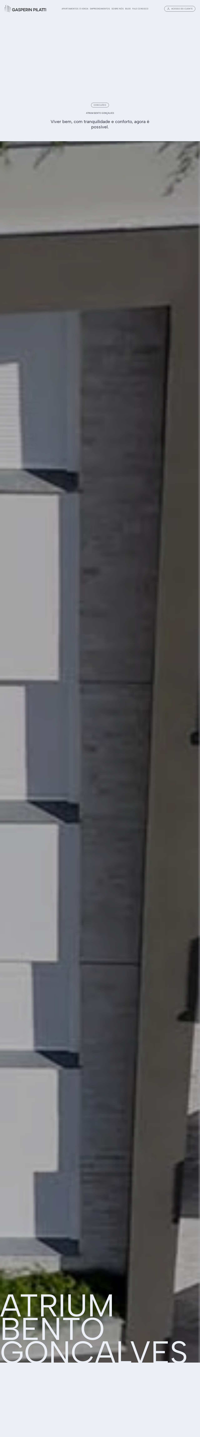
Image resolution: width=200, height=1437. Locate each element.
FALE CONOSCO (140, 8)
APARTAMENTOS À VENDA (75, 8)
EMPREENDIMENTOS (100, 8)
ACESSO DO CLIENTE (180, 8)
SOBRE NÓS (118, 8)
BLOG (128, 8)
